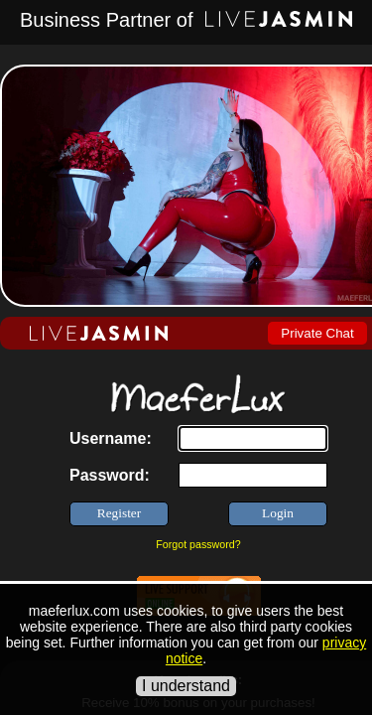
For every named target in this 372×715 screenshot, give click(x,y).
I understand (186, 685)
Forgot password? (198, 544)
